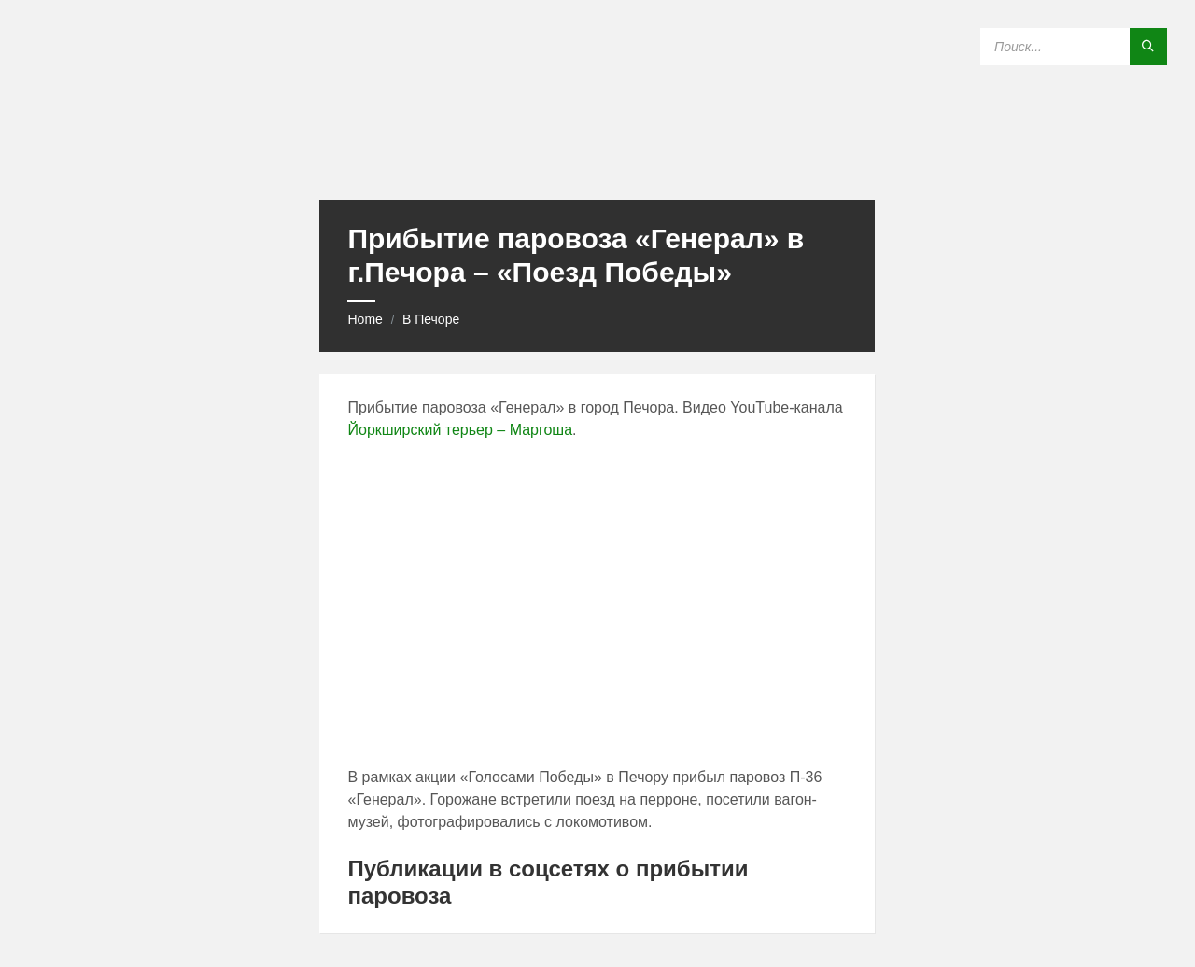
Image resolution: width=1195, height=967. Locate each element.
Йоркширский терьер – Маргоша (459, 430)
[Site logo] (597, 163)
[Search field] (1073, 46)
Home (364, 319)
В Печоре (430, 319)
